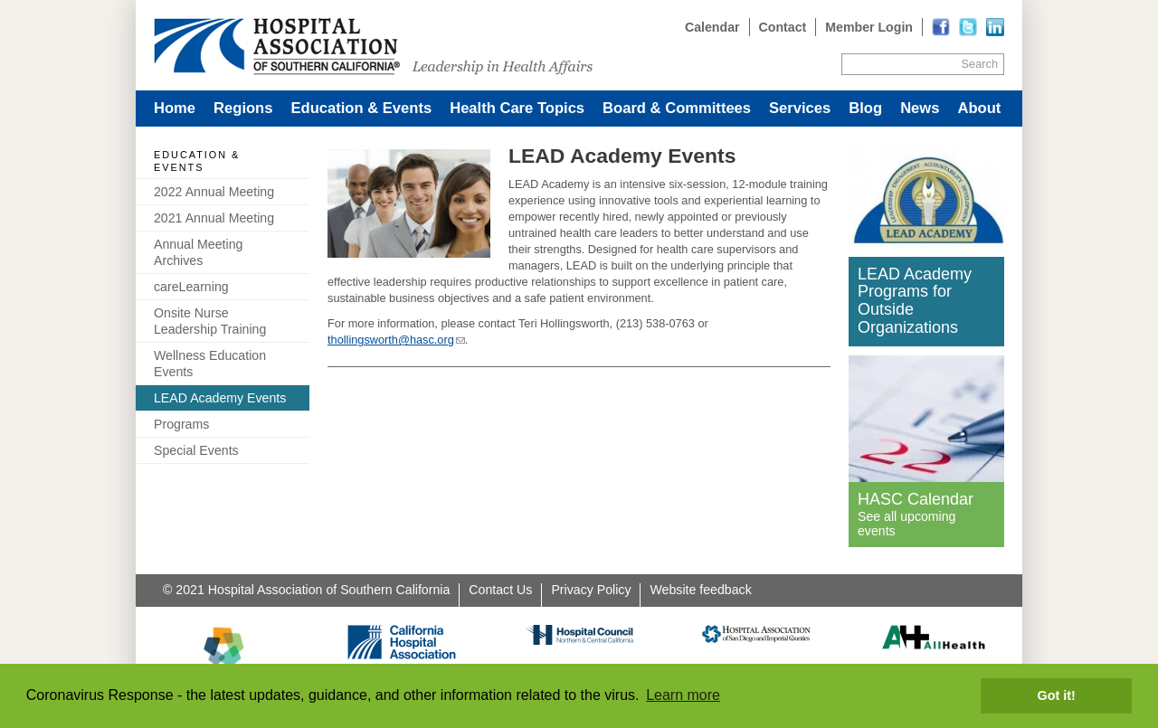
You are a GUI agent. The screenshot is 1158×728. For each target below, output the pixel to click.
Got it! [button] (1057, 695)
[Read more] (995, 27)
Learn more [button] (683, 695)
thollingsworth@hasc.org (390, 339)
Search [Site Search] (980, 64)
